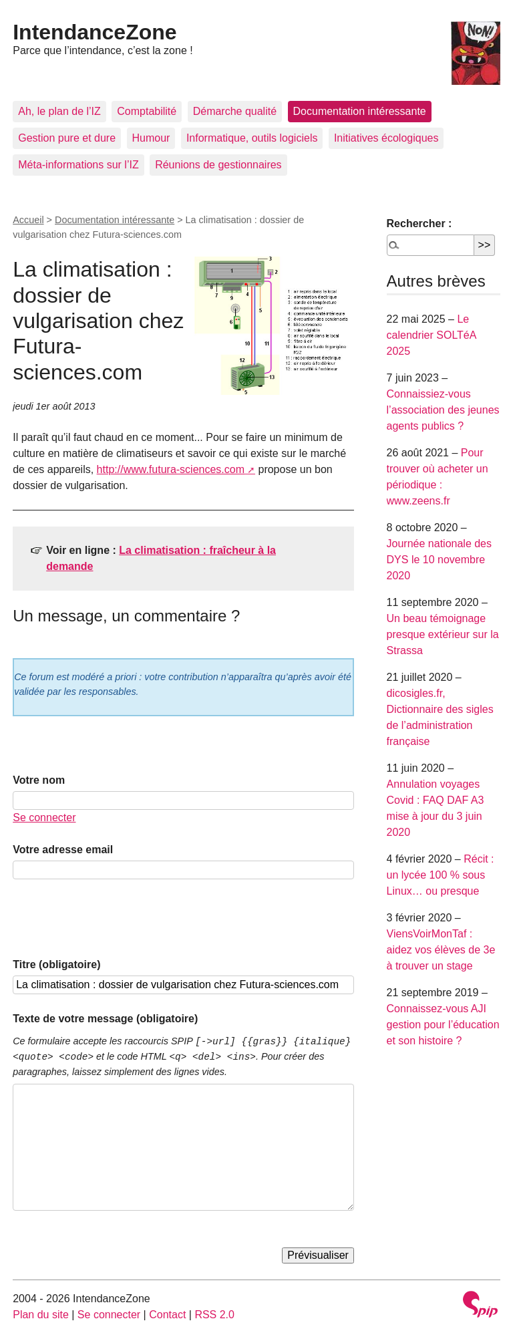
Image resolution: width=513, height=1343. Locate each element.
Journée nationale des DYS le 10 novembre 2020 (439, 559)
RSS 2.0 (214, 1314)
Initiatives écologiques (386, 138)
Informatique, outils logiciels (252, 138)
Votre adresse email (63, 849)
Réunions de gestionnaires (218, 164)
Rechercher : (419, 223)
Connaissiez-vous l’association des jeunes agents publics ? (443, 410)
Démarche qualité (235, 111)
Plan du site (41, 1314)
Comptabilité (146, 111)
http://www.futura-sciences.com (170, 469)
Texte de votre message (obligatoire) (105, 1018)
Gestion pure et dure (67, 138)
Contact (167, 1314)
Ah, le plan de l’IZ (59, 111)
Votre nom (39, 780)
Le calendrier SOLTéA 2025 (431, 335)
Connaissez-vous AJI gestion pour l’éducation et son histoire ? (443, 1024)
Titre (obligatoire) (56, 964)
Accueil (28, 219)
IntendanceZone (94, 32)
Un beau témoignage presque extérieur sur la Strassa (443, 634)
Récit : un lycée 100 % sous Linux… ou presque (440, 875)
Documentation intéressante (359, 111)
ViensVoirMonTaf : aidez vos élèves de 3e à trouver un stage (441, 950)
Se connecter (44, 817)
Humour (151, 138)
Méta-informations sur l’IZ (78, 164)
